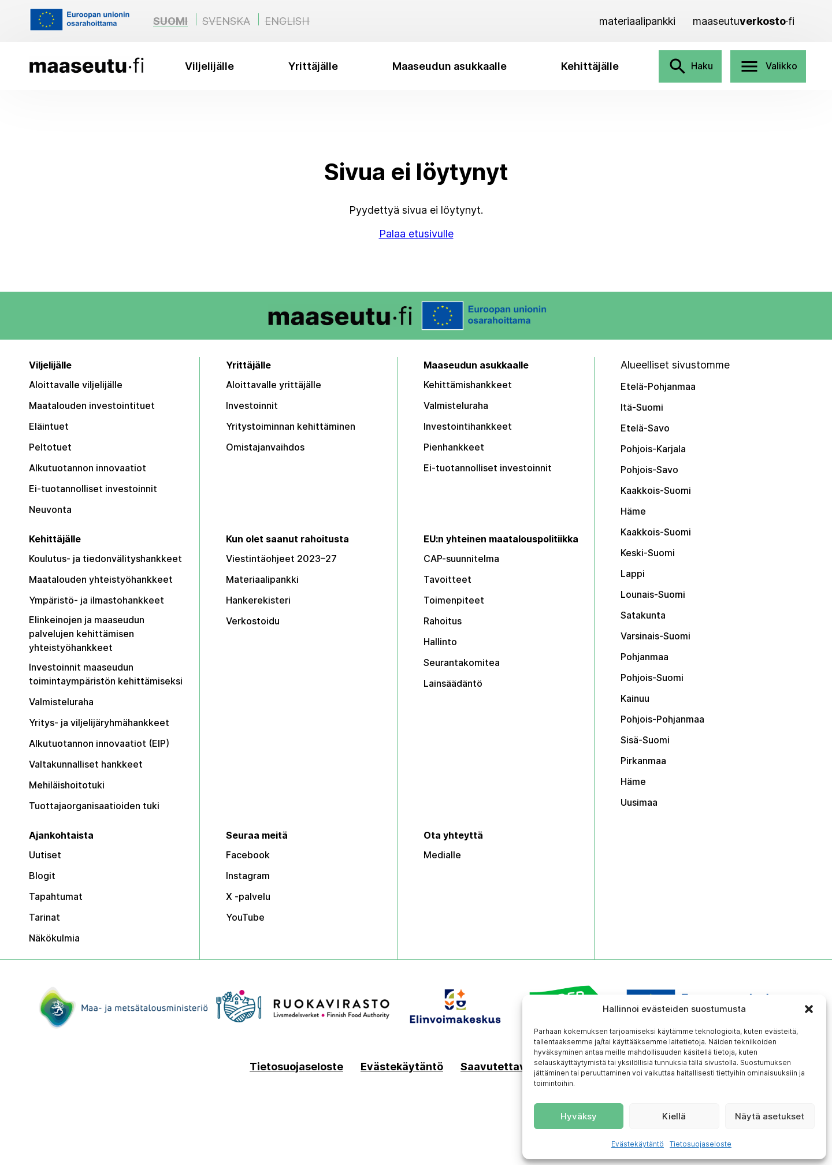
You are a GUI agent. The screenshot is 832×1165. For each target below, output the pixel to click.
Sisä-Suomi (645, 740)
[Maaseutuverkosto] (743, 21)
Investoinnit (252, 405)
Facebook (248, 855)
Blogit (42, 875)
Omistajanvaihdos (265, 447)
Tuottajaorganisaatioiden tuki (94, 806)
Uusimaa (639, 802)
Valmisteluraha (456, 405)
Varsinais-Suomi (655, 636)
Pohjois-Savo (649, 469)
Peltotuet (50, 447)
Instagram (248, 875)
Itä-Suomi (642, 407)
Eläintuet (49, 426)
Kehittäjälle (590, 66)
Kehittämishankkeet (468, 384)
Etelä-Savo (645, 428)
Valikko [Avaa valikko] (768, 66)
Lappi (633, 573)
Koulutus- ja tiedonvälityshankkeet (105, 558)
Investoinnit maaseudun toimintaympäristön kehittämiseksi (106, 674)
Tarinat (44, 917)
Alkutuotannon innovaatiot (87, 468)
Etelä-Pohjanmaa (658, 386)
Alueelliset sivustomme (675, 365)
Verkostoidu (253, 621)
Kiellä (674, 1116)
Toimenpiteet (454, 600)
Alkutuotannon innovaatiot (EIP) (99, 743)
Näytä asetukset (769, 1116)
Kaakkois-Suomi (656, 490)
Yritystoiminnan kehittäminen (290, 426)
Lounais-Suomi (653, 594)
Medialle (442, 855)
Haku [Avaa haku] (690, 66)
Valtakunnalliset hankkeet (86, 764)
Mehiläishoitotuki (67, 785)
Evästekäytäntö (637, 1144)
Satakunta (643, 615)
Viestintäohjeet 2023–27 (281, 558)
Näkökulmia (54, 938)
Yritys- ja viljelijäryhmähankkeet (99, 722)
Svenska (226, 21)
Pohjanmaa (644, 656)
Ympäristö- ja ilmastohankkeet (96, 600)
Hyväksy (578, 1116)
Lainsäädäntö (453, 683)
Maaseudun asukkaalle (449, 66)
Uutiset (45, 855)
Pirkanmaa (643, 760)
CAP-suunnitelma (461, 558)
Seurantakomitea (462, 662)
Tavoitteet (447, 579)
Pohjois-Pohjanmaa (662, 719)
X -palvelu (248, 896)
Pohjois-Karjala (653, 449)
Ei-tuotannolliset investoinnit (93, 488)
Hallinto (440, 641)
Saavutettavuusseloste (521, 1067)
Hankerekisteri (258, 600)
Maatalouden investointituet (92, 405)
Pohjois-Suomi (652, 677)
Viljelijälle (209, 66)
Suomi (170, 21)
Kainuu (635, 698)
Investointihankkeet (468, 426)
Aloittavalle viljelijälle (75, 384)
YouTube (245, 917)
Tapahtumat (56, 896)
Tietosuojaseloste (700, 1144)
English (287, 21)
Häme (633, 511)
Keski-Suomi (648, 553)
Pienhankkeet (454, 447)
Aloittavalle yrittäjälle (273, 384)
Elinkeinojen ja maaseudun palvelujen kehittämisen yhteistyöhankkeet (86, 633)
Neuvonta (50, 509)
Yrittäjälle (313, 66)
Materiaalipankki (262, 579)
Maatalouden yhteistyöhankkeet (101, 579)
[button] (809, 1009)
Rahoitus (443, 621)
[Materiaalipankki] (637, 21)
